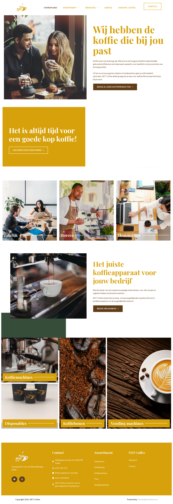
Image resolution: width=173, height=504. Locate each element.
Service (108, 7)
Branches (92, 7)
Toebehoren (99, 461)
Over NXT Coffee (127, 7)
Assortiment (71, 7)
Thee (96, 479)
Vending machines (101, 485)
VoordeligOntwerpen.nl (148, 499)
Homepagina (50, 7)
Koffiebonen (99, 467)
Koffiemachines (100, 473)
